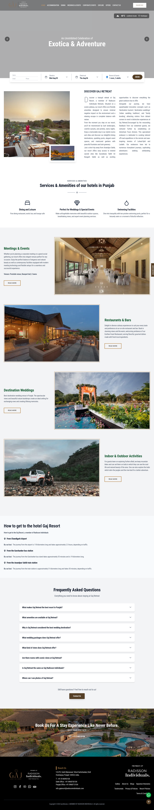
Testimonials (118, 789)
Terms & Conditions (143, 793)
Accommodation (53, 5)
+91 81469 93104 (78, 736)
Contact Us (116, 5)
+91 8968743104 (71, 782)
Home (43, 5)
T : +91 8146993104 (63, 779)
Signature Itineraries (143, 784)
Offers (108, 5)
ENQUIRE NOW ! (139, 5)
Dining (63, 5)
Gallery (117, 784)
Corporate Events (89, 5)
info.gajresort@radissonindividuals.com (70, 788)
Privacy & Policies (131, 789)
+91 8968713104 (72, 784)
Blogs (132, 784)
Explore (101, 5)
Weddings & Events (74, 5)
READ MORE (12, 283)
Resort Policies (145, 789)
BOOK (137, 77)
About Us (125, 784)
